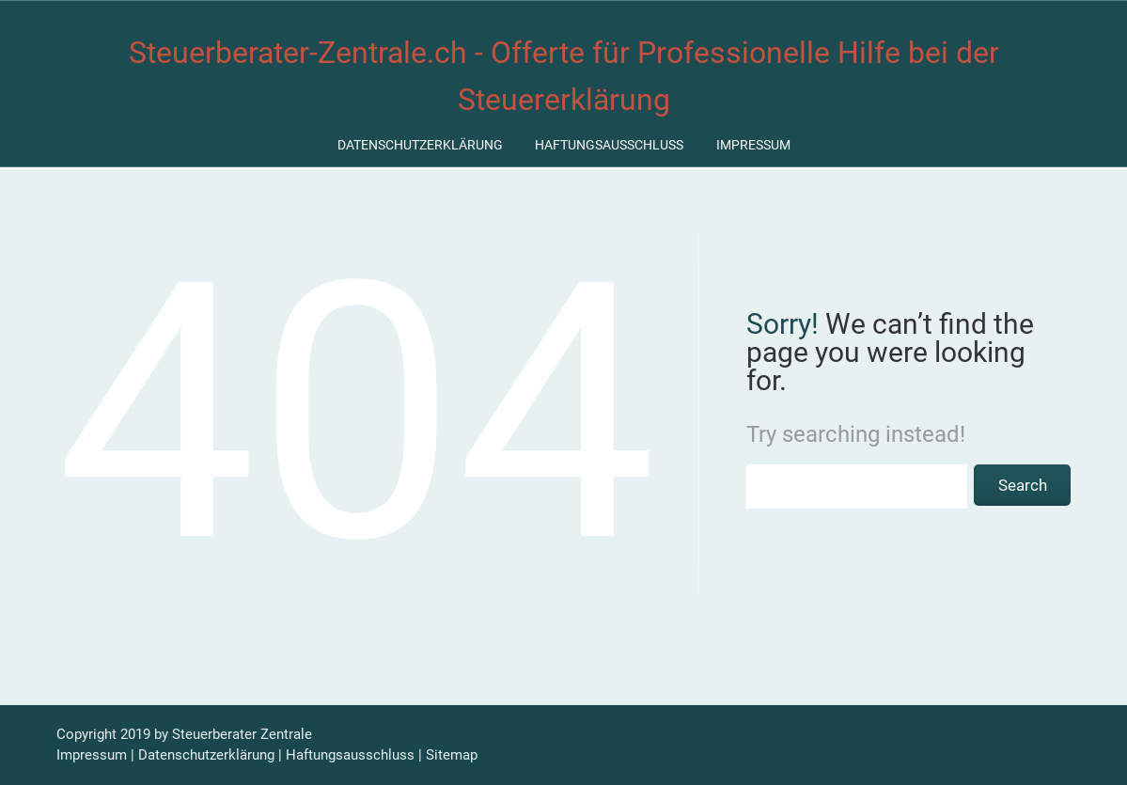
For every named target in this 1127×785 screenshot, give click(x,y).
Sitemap (451, 754)
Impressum (753, 144)
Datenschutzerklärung (420, 144)
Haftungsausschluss (609, 144)
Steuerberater (214, 734)
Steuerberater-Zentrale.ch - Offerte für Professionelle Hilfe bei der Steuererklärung (564, 76)
